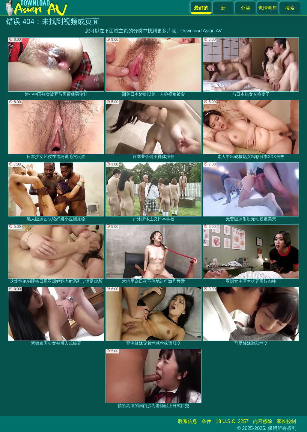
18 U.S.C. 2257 (232, 421)
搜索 (290, 7)
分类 (245, 7)
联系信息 (187, 421)
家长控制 (286, 421)
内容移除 (262, 421)
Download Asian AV (201, 30)
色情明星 (267, 7)
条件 (206, 421)
